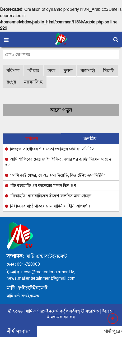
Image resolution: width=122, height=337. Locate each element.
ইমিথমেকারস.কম (61, 317)
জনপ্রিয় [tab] (90, 138)
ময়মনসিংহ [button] (33, 82)
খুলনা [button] (67, 70)
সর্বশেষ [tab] (32, 139)
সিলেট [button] (108, 70)
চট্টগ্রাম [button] (33, 70)
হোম (9, 54)
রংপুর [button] (11, 82)
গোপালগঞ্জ (23, 54)
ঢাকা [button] (51, 70)
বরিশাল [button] (13, 70)
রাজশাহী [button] (88, 70)
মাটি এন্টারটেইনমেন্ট (42, 311)
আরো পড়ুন (61, 110)
